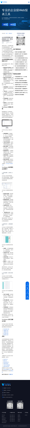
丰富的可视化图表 (6, 365)
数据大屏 (5, 360)
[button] (28, 2)
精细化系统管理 (6, 366)
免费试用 (19, 419)
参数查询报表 (5, 363)
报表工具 (11, 374)
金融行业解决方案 (12, 416)
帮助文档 (19, 416)
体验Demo (12, 24)
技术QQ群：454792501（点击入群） (9, 394)
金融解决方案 (5, 330)
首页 (7, 33)
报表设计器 (5, 359)
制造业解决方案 (6, 329)
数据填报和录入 (6, 362)
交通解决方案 (5, 331)
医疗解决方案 (5, 333)
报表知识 (10, 33)
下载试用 (5, 369)
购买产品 (9, 369)
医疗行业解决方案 (12, 419)
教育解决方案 (5, 334)
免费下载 (5, 24)
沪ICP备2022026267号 (22, 426)
